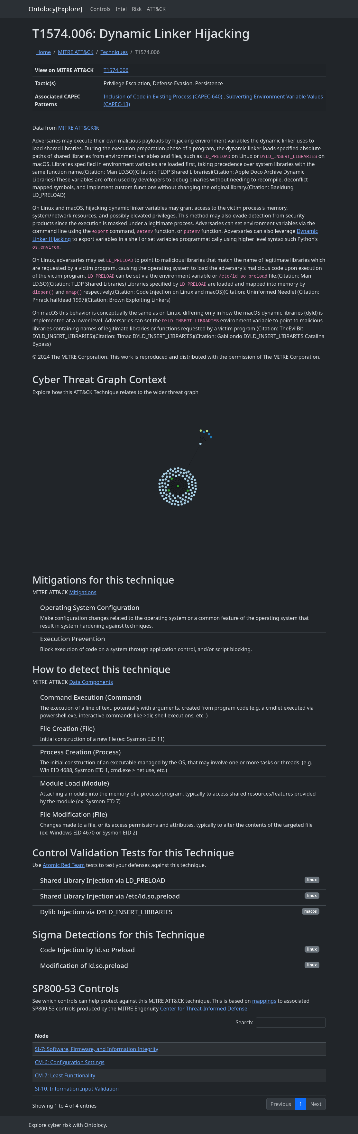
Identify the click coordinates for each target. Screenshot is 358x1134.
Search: (281, 1023)
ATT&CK (156, 9)
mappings (264, 1000)
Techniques (114, 52)
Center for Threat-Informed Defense (203, 1008)
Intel (121, 9)
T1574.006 (116, 70)
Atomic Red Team (64, 865)
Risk (137, 9)
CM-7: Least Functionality (65, 1075)
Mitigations (82, 592)
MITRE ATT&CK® (78, 127)
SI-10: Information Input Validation (77, 1088)
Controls (100, 9)
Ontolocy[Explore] (56, 9)
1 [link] (300, 1104)
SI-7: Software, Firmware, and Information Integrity (97, 1049)
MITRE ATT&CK (75, 52)
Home (43, 52)
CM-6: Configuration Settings (70, 1062)
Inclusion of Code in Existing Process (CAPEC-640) (164, 96)
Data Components (91, 682)
